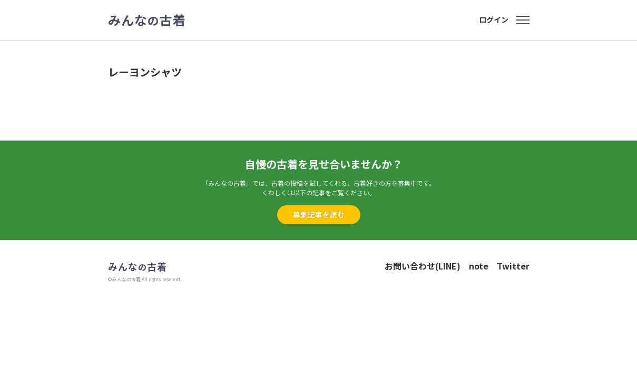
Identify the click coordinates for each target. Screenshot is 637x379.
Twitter (513, 266)
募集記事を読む (319, 215)
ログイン (493, 19)
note (478, 266)
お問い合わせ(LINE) (422, 266)
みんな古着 (147, 20)
